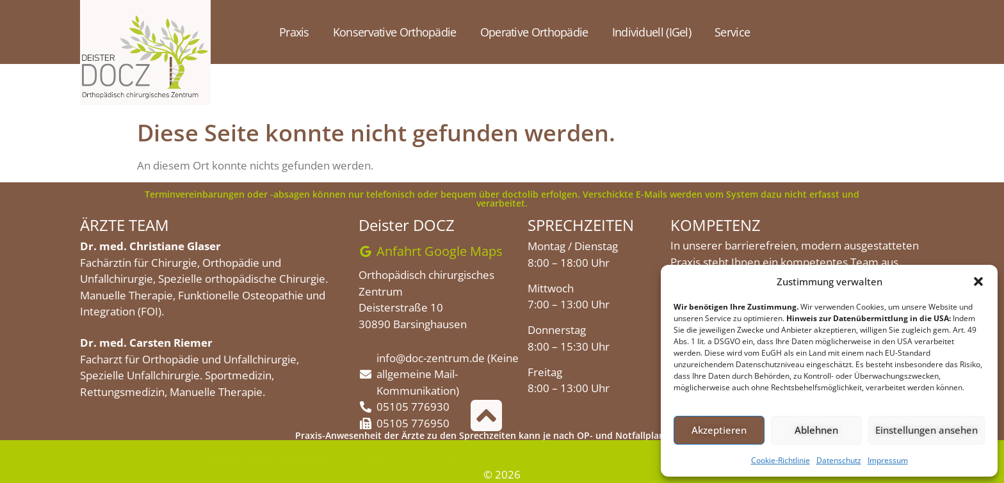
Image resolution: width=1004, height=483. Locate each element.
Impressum (888, 460)
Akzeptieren (719, 430)
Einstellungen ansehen (926, 430)
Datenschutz (838, 460)
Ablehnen (816, 430)
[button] (978, 281)
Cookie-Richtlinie (780, 460)
